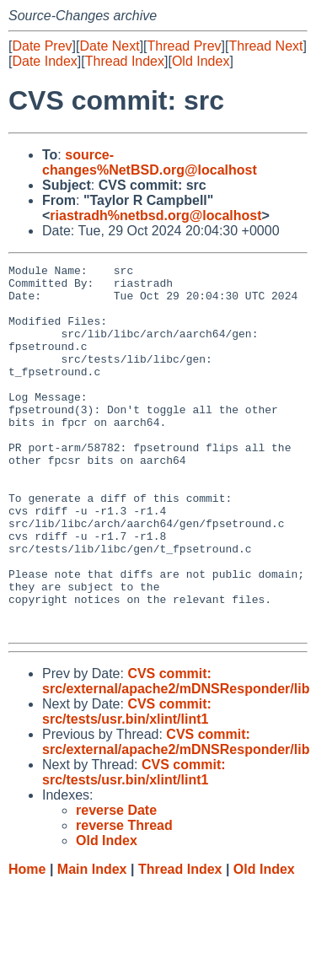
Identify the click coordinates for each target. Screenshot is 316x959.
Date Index (44, 61)
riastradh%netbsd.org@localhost (155, 215)
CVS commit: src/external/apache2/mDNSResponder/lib (175, 754)
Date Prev (42, 46)
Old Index (200, 61)
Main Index (92, 942)
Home (27, 942)
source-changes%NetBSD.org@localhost (149, 162)
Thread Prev (184, 46)
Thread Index (124, 61)
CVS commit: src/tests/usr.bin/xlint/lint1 (127, 785)
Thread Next (265, 46)
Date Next (109, 46)
